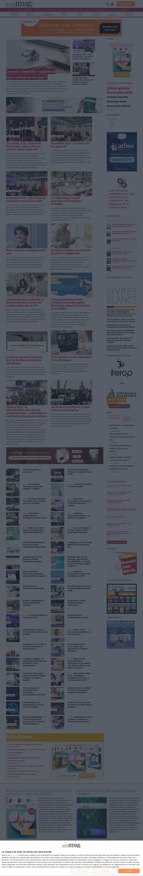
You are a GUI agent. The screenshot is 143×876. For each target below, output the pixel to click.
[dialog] (71, 858)
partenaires (14, 855)
